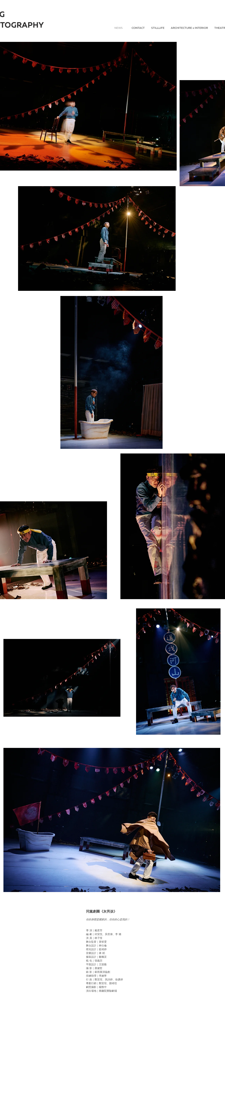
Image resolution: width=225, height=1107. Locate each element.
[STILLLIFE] (158, 28)
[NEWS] (118, 28)
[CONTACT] (138, 28)
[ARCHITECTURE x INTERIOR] (189, 28)
